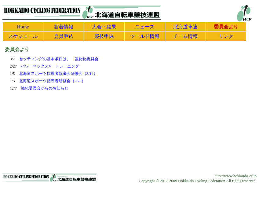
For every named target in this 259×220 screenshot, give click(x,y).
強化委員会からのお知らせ (44, 88)
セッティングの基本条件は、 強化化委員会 (58, 59)
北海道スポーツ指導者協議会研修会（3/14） (58, 73)
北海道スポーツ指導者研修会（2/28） (52, 81)
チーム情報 (185, 36)
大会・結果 (104, 26)
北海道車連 (185, 26)
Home (23, 26)
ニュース (145, 26)
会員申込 (63, 36)
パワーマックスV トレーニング (50, 66)
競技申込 (104, 36)
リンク (226, 36)
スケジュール (23, 36)
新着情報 (63, 26)
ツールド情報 (144, 36)
